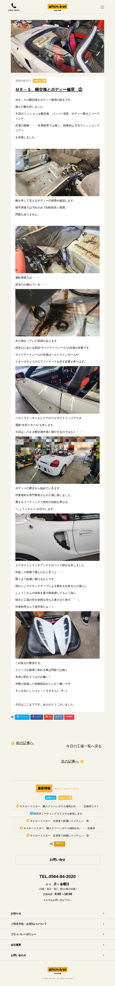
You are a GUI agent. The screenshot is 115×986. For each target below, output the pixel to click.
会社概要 (16, 944)
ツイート (22, 717)
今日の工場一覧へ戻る (84, 746)
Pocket (69, 716)
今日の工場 (39, 80)
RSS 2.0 (59, 843)
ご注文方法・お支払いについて (29, 923)
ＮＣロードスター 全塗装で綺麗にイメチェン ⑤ (59, 835)
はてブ (59, 716)
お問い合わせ (18, 955)
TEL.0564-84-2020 (57, 876)
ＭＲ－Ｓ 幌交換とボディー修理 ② (48, 89)
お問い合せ (57, 859)
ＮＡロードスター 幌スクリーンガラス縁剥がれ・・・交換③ (59, 828)
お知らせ (50, 797)
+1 (48, 717)
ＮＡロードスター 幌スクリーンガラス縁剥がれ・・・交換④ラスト (59, 806)
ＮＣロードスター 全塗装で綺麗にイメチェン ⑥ (59, 820)
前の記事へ (25, 743)
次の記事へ (70, 761)
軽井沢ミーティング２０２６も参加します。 (59, 813)
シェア (36, 717)
